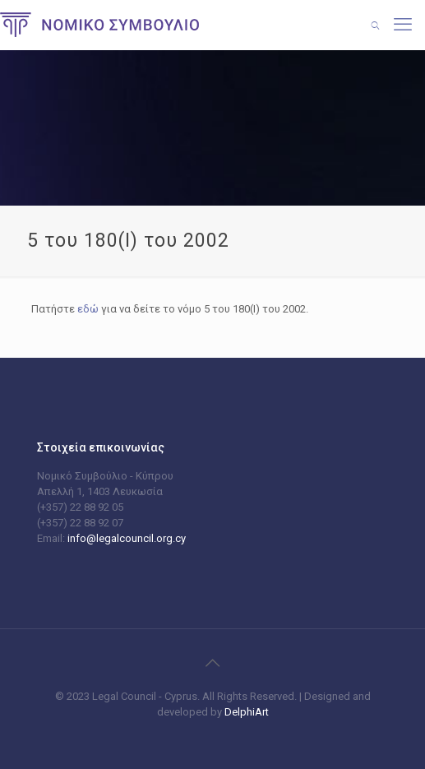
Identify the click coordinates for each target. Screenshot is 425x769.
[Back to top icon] (213, 663)
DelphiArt (245, 712)
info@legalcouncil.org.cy (126, 538)
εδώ (88, 309)
